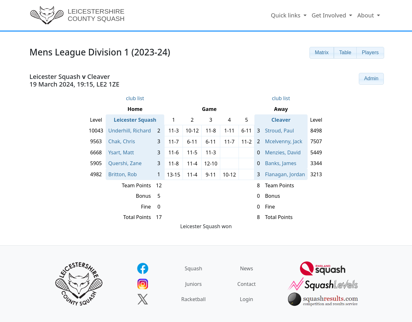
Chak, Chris (121, 141)
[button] (321, 53)
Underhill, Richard (129, 130)
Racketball (193, 299)
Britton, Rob (122, 174)
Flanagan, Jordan (285, 174)
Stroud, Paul (279, 130)
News (246, 268)
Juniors (193, 283)
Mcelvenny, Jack (283, 141)
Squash (193, 268)
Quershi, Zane (124, 163)
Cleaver (281, 119)
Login (246, 299)
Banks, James (280, 163)
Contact (246, 283)
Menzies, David (283, 152)
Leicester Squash (135, 119)
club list (135, 98)
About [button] (366, 15)
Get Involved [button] (330, 15)
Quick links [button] (286, 15)
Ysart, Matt (121, 152)
